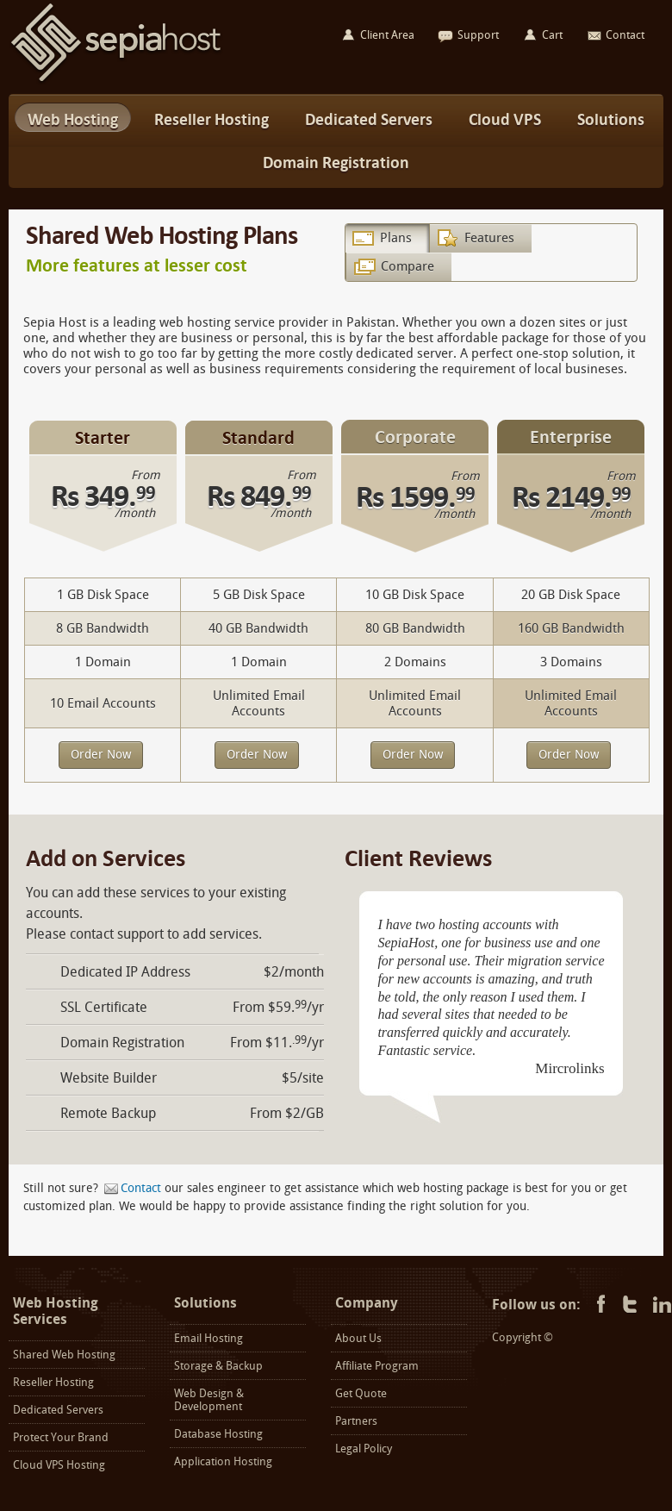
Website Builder (108, 1078)
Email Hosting (208, 1338)
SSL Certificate (103, 1007)
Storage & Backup (218, 1365)
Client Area (387, 34)
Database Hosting (218, 1433)
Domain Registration (122, 1042)
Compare (407, 266)
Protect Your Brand (61, 1437)
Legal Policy (363, 1448)
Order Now (101, 754)
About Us (358, 1338)
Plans (396, 238)
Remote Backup (108, 1113)
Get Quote (361, 1393)
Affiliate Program (377, 1365)
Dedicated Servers (58, 1409)
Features (489, 238)
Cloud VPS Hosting (59, 1464)
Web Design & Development (209, 1400)
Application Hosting (223, 1461)
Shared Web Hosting (64, 1354)
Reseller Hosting (53, 1382)
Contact (141, 1188)
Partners (356, 1420)
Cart (552, 34)
